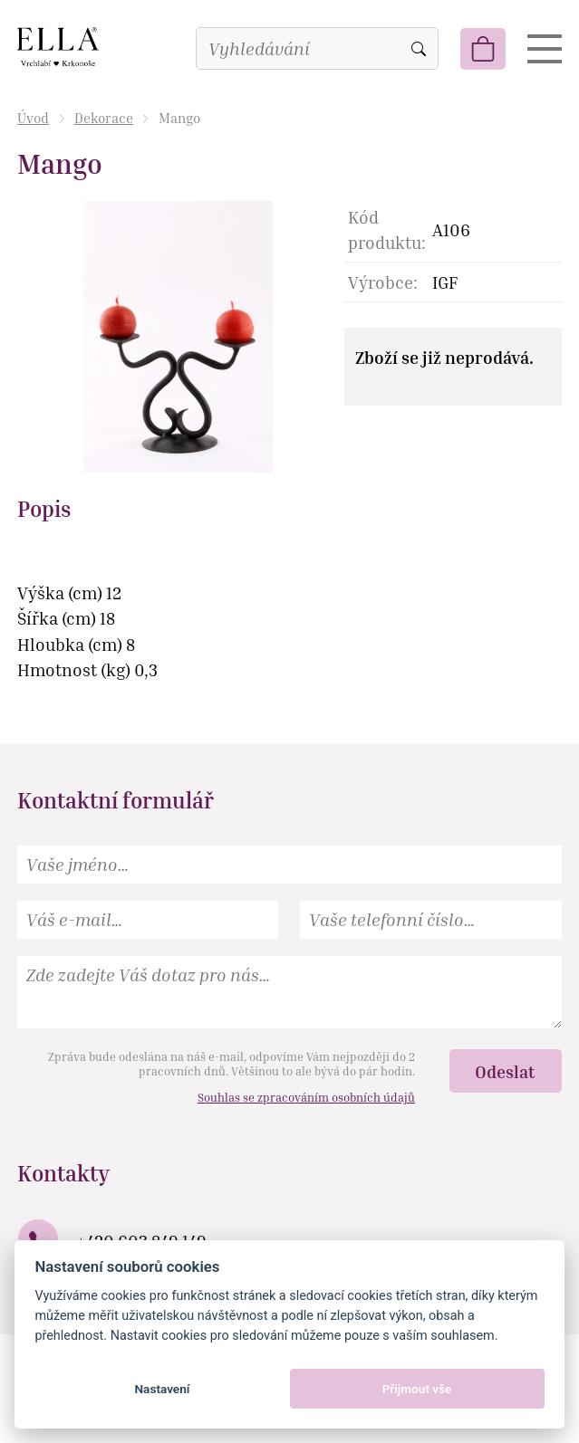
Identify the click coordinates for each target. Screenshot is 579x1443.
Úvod (33, 118)
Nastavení (161, 1388)
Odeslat (505, 1071)
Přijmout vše (417, 1388)
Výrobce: (383, 282)
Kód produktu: (387, 229)
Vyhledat (418, 48)
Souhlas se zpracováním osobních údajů (306, 1097)
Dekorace (103, 118)
